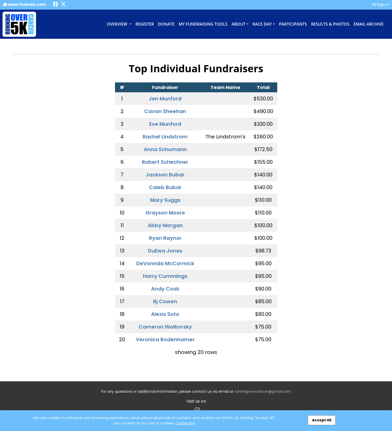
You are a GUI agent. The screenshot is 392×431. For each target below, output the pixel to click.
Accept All (321, 420)
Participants (293, 24)
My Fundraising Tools (203, 24)
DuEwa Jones (165, 250)
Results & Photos (330, 24)
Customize (185, 423)
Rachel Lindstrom (165, 136)
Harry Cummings (165, 276)
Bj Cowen (165, 301)
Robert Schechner (165, 162)
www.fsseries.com (24, 4)
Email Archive (368, 24)
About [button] (239, 24)
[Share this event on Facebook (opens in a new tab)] (55, 4)
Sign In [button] (380, 4)
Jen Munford (165, 98)
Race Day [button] (262, 24)
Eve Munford (165, 124)
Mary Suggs (165, 200)
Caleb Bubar (165, 187)
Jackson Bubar (165, 174)
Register (144, 24)
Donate (166, 24)
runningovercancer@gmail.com (262, 391)
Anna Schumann (165, 149)
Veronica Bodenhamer (165, 339)
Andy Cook (165, 288)
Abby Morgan (165, 225)
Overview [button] (117, 24)
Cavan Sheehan (165, 111)
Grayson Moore (165, 212)
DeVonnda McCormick (165, 263)
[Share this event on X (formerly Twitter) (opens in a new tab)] (63, 4)
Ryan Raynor (165, 238)
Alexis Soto (165, 314)
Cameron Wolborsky (165, 326)
